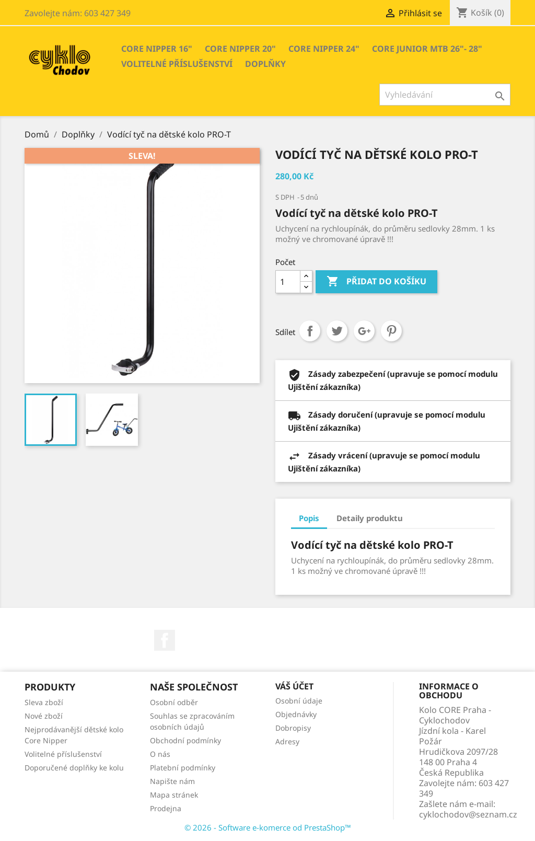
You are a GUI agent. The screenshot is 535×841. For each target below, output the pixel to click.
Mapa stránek (174, 795)
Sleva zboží (44, 702)
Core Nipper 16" (156, 48)
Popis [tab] (309, 518)
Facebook (164, 640)
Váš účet (294, 686)
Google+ (364, 330)
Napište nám (172, 781)
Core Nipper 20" (240, 48)
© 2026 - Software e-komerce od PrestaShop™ (267, 827)
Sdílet (309, 330)
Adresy (287, 741)
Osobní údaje (298, 701)
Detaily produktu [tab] (369, 518)
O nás (160, 754)
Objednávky (296, 714)
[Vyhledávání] (444, 95)
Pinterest (391, 330)
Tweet (337, 330)
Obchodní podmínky (185, 740)
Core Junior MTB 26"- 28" (427, 48)
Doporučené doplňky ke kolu (74, 768)
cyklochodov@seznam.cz (468, 814)
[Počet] (287, 281)
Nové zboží (44, 716)
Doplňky (265, 64)
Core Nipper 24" (323, 48)
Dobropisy (293, 728)
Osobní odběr (174, 702)
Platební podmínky (182, 768)
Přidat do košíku (376, 282)
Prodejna (165, 808)
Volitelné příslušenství (176, 64)
